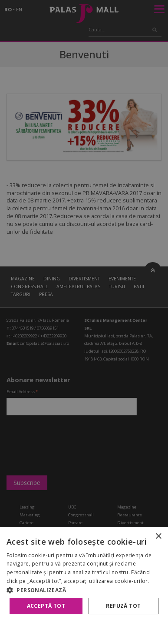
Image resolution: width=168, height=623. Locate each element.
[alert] (84, 311)
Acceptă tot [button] (46, 606)
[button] (84, 590)
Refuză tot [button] (123, 606)
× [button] (158, 536)
